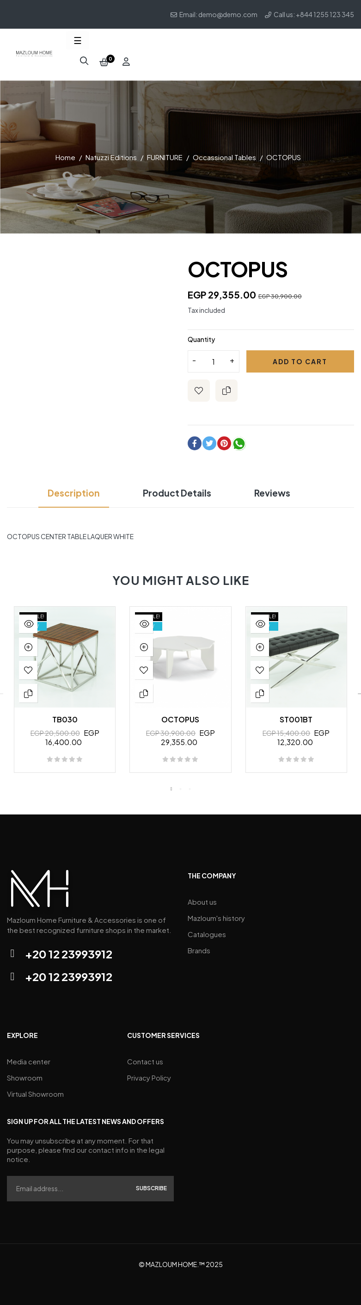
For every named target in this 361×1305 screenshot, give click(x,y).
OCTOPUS (180, 716)
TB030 (65, 716)
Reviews (274, 490)
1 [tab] (171, 785)
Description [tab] (71, 490)
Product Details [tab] (176, 490)
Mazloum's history (216, 914)
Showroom (25, 1074)
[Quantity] (213, 358)
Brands (199, 947)
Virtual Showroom (35, 1091)
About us (202, 898)
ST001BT (296, 716)
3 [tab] (190, 785)
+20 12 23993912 (68, 950)
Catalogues (207, 930)
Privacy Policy (149, 1074)
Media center (28, 1058)
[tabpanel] (64, 691)
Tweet (209, 440)
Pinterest (224, 440)
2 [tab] (180, 785)
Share (195, 440)
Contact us (145, 1058)
